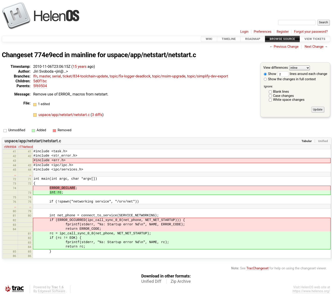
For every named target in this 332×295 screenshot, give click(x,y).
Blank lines (281, 92)
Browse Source (282, 39)
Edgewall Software (51, 291)
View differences (275, 68)
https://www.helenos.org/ (311, 291)
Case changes (283, 96)
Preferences (262, 32)
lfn (35, 76)
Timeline (229, 39)
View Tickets (315, 39)
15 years (79, 66)
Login (244, 32)
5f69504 (40, 86)
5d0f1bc (40, 81)
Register (283, 32)
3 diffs (97, 115)
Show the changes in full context (290, 79)
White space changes (289, 100)
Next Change (314, 47)
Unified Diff (151, 281)
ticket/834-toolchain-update (85, 76)
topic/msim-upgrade (169, 76)
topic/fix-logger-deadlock (130, 76)
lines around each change (302, 74)
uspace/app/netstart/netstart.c (151, 55)
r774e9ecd (26, 147)
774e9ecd (48, 55)
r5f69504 (10, 147)
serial (56, 76)
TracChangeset (257, 268)
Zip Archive (181, 281)
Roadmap (252, 39)
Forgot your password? (311, 32)
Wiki (209, 39)
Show (270, 74)
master (44, 76)
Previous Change (286, 47)
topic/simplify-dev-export (207, 76)
